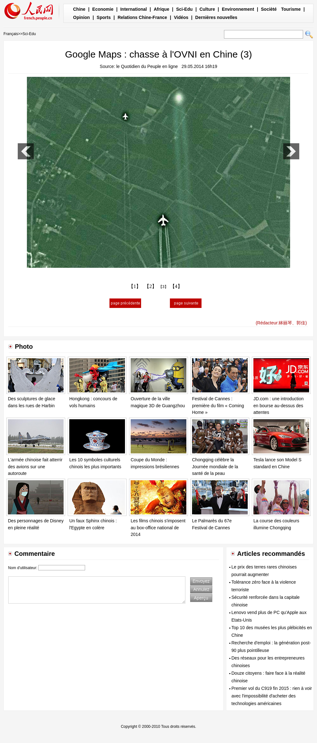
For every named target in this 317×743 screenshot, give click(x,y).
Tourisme (291, 9)
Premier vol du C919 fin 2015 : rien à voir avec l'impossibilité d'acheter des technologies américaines (272, 696)
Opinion (81, 17)
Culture (207, 9)
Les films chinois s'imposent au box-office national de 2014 (158, 527)
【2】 (150, 286)
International (133, 9)
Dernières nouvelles (216, 17)
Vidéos (181, 17)
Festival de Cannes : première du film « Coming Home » (218, 405)
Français (10, 34)
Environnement (238, 9)
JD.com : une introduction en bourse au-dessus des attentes (278, 405)
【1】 (134, 286)
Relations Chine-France (142, 17)
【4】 (176, 286)
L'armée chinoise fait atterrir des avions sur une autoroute (35, 466)
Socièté (269, 9)
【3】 (163, 287)
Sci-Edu (184, 9)
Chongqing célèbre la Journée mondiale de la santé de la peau (215, 466)
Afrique (161, 9)
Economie (103, 9)
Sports (104, 17)
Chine (79, 9)
